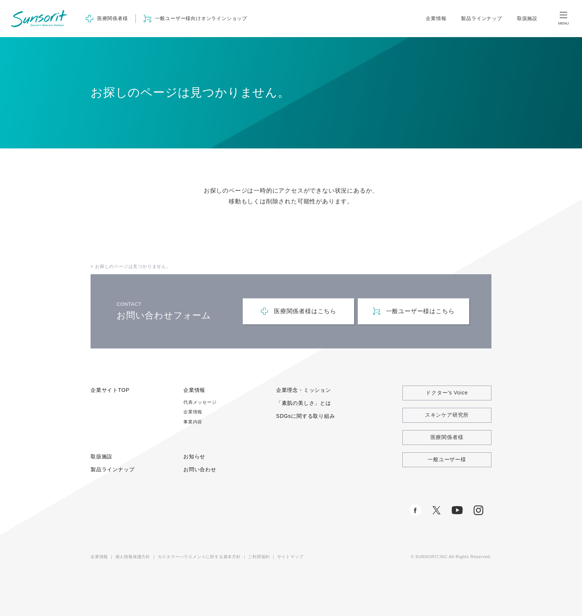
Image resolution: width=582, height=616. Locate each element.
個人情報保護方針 (132, 556)
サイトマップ (290, 556)
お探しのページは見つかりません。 (133, 266)
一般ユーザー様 (447, 459)
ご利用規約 (259, 556)
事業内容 (192, 422)
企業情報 (436, 18)
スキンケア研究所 (447, 415)
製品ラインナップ (481, 18)
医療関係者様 (447, 437)
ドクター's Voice (447, 393)
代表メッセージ (200, 402)
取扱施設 (527, 18)
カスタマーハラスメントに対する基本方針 (199, 556)
